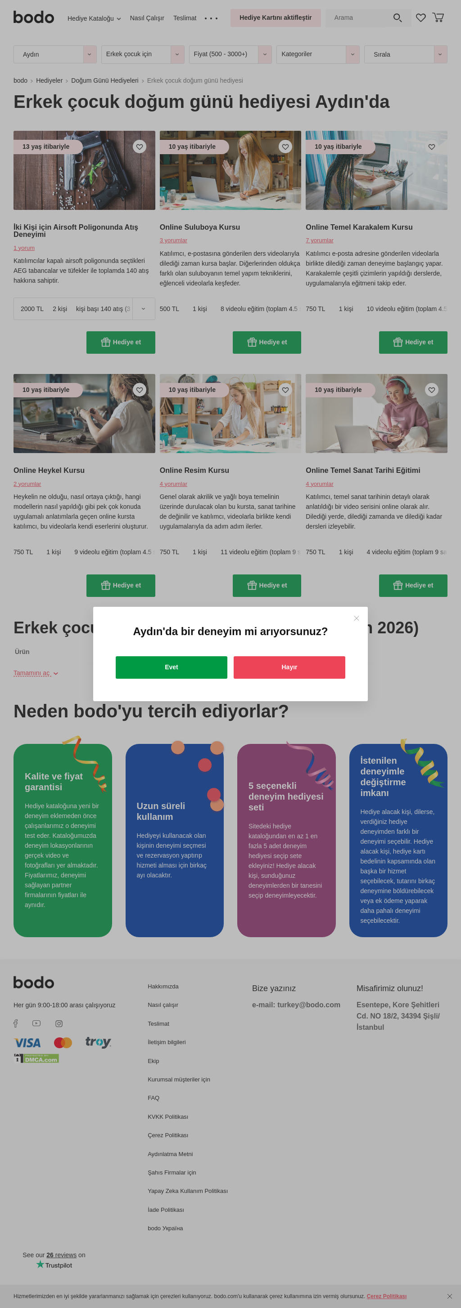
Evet (171, 667)
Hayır (289, 667)
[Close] (356, 618)
